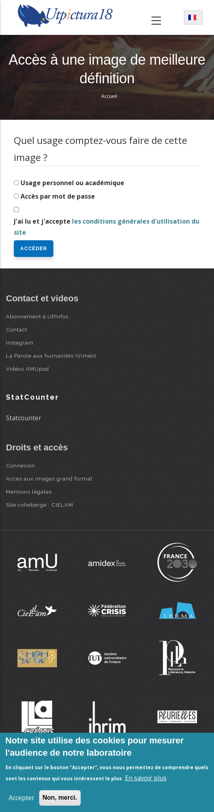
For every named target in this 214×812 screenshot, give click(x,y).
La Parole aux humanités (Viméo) (51, 355)
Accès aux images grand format (49, 478)
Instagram (20, 342)
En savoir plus (146, 778)
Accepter (21, 797)
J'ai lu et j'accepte (106, 227)
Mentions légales (29, 491)
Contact (16, 329)
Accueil (109, 96)
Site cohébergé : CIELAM (39, 505)
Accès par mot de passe (58, 196)
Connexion (20, 465)
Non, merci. (60, 797)
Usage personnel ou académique (72, 182)
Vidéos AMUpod (27, 369)
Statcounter (23, 418)
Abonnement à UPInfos (37, 316)
